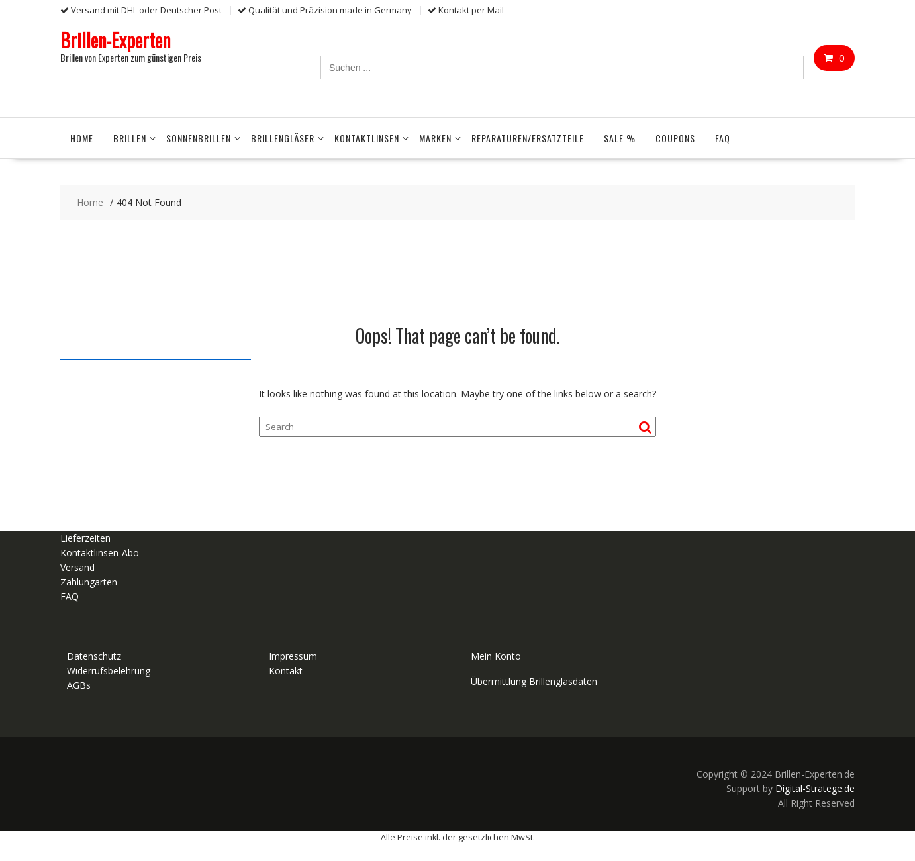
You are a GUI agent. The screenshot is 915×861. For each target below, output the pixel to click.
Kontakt (286, 670)
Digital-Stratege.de (815, 788)
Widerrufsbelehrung (108, 670)
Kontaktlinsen (366, 138)
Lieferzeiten (85, 538)
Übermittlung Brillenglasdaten (534, 681)
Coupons (675, 138)
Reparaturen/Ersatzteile (527, 138)
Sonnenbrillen (198, 138)
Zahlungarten (88, 582)
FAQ (722, 138)
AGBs (79, 685)
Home (81, 138)
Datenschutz (94, 656)
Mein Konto (496, 656)
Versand (77, 567)
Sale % (620, 138)
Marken (435, 138)
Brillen (129, 138)
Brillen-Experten (115, 40)
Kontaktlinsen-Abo (99, 552)
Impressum (293, 656)
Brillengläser (282, 138)
